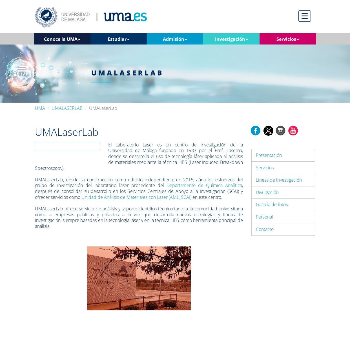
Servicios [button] (287, 39)
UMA (40, 108)
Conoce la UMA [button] (62, 39)
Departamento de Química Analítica (204, 185)
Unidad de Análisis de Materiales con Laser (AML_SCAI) (136, 197)
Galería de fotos (272, 204)
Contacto (265, 229)
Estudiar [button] (118, 39)
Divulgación (267, 192)
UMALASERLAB (67, 108)
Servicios (265, 167)
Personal (264, 217)
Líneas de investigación (279, 180)
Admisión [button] (175, 39)
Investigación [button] (231, 39)
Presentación (269, 155)
